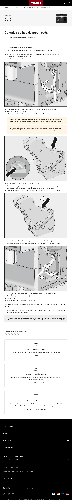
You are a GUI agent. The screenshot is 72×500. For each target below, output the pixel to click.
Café (37, 7)
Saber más (36, 356)
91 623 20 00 (29, 488)
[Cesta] (69, 3)
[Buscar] (64, 3)
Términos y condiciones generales (22, 499)
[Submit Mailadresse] (68, 482)
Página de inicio (9, 7)
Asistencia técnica (28, 7)
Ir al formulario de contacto (36, 409)
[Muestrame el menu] (4, 3)
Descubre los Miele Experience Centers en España (18, 471)
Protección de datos (40, 499)
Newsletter (7, 479)
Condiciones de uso (55, 499)
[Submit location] (68, 460)
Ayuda (18, 7)
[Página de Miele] (36, 3)
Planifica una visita (36, 382)
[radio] (6, 334)
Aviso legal (6, 499)
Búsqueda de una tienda (13, 456)
